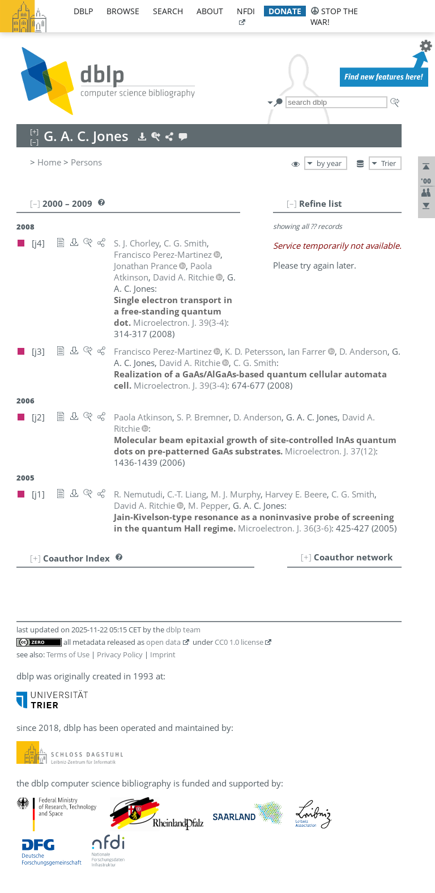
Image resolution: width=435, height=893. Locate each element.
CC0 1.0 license (239, 642)
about (210, 11)
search (168, 11)
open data (163, 642)
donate (284, 11)
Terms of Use (67, 654)
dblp (83, 11)
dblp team (183, 629)
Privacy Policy (120, 654)
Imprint (163, 654)
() (180, 322)
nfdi (246, 11)
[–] (292, 203)
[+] (306, 557)
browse (122, 11)
